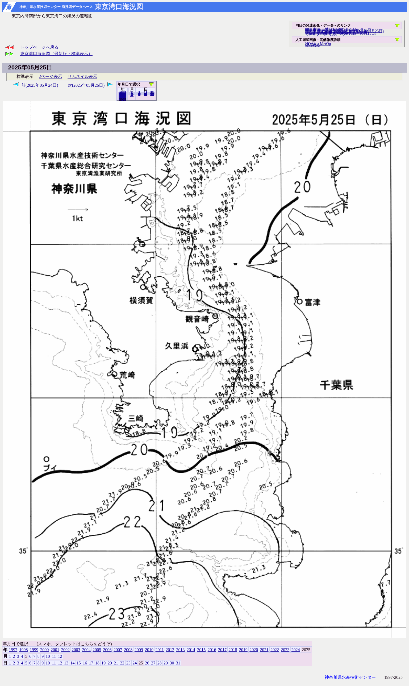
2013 (180, 649)
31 (152, 95)
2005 (97, 649)
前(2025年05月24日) (39, 85)
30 (172, 663)
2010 (149, 649)
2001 (55, 649)
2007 (118, 649)
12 (131, 95)
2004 (86, 649)
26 (147, 663)
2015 (201, 649)
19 (103, 663)
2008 (128, 649)
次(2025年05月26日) (86, 85)
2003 (76, 649)
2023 (285, 649)
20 (145, 94)
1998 (23, 649)
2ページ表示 (50, 76)
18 (97, 663)
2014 (191, 649)
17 (91, 663)
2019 (243, 649)
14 (72, 663)
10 (139, 94)
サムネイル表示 (82, 76)
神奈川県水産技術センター (350, 677)
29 (166, 663)
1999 (34, 649)
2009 (139, 649)
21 (116, 663)
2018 (232, 649)
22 (122, 663)
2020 (253, 649)
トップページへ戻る (39, 47)
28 (159, 663)
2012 (170, 649)
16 (85, 663)
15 (79, 663)
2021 (264, 649)
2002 (65, 649)
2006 (107, 649)
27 (153, 663)
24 (134, 663)
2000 (44, 649)
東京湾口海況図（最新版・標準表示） (56, 53)
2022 (274, 649)
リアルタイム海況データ (325, 34)
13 (66, 663)
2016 (212, 649)
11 (54, 656)
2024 (122, 99)
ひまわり (312, 45)
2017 (222, 649)
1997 (13, 649)
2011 (159, 649)
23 (128, 663)
